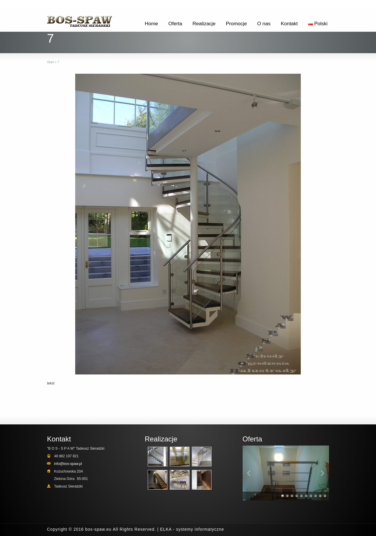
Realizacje (203, 23)
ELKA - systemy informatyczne (192, 529)
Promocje (236, 23)
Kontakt (289, 23)
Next (323, 472)
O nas (264, 23)
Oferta (175, 23)
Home (151, 23)
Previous (248, 472)
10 (325, 496)
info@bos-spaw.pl (68, 464)
